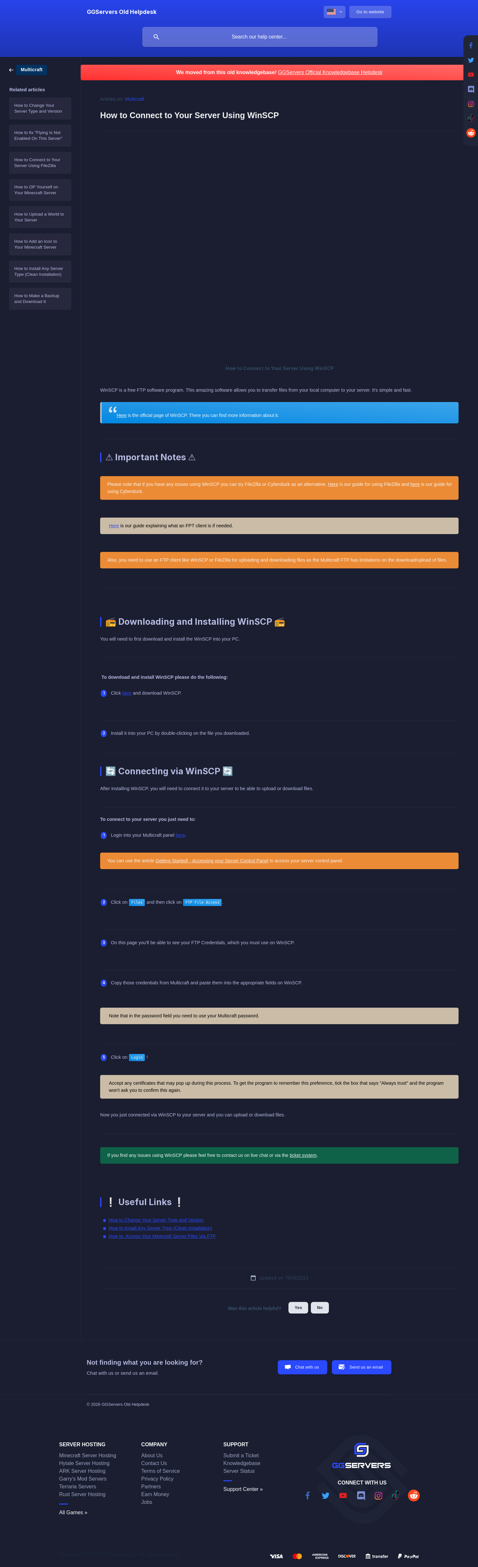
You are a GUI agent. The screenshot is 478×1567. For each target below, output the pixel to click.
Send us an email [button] (366, 1367)
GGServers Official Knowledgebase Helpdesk (330, 72)
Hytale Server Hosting (84, 1463)
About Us (152, 1455)
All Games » (73, 1512)
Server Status (239, 1471)
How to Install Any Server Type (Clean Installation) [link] (38, 271)
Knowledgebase (241, 1463)
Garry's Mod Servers (83, 1479)
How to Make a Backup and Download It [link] (36, 298)
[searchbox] (260, 37)
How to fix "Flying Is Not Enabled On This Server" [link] (38, 135)
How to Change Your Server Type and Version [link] (38, 108)
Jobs (146, 1502)
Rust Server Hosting (82, 1494)
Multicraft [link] (134, 99)
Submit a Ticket (241, 1455)
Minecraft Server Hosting (87, 1455)
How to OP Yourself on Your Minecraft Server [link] (36, 190)
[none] (122, 12)
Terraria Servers (77, 1486)
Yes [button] (298, 1307)
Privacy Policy (157, 1479)
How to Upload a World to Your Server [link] (39, 217)
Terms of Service (160, 1471)
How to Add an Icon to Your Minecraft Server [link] (35, 244)
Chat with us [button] (307, 1367)
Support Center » (243, 1489)
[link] (28, 69)
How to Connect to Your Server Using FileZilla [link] (37, 162)
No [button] (320, 1307)
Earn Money (155, 1494)
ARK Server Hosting (82, 1471)
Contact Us (154, 1463)
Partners (151, 1486)
